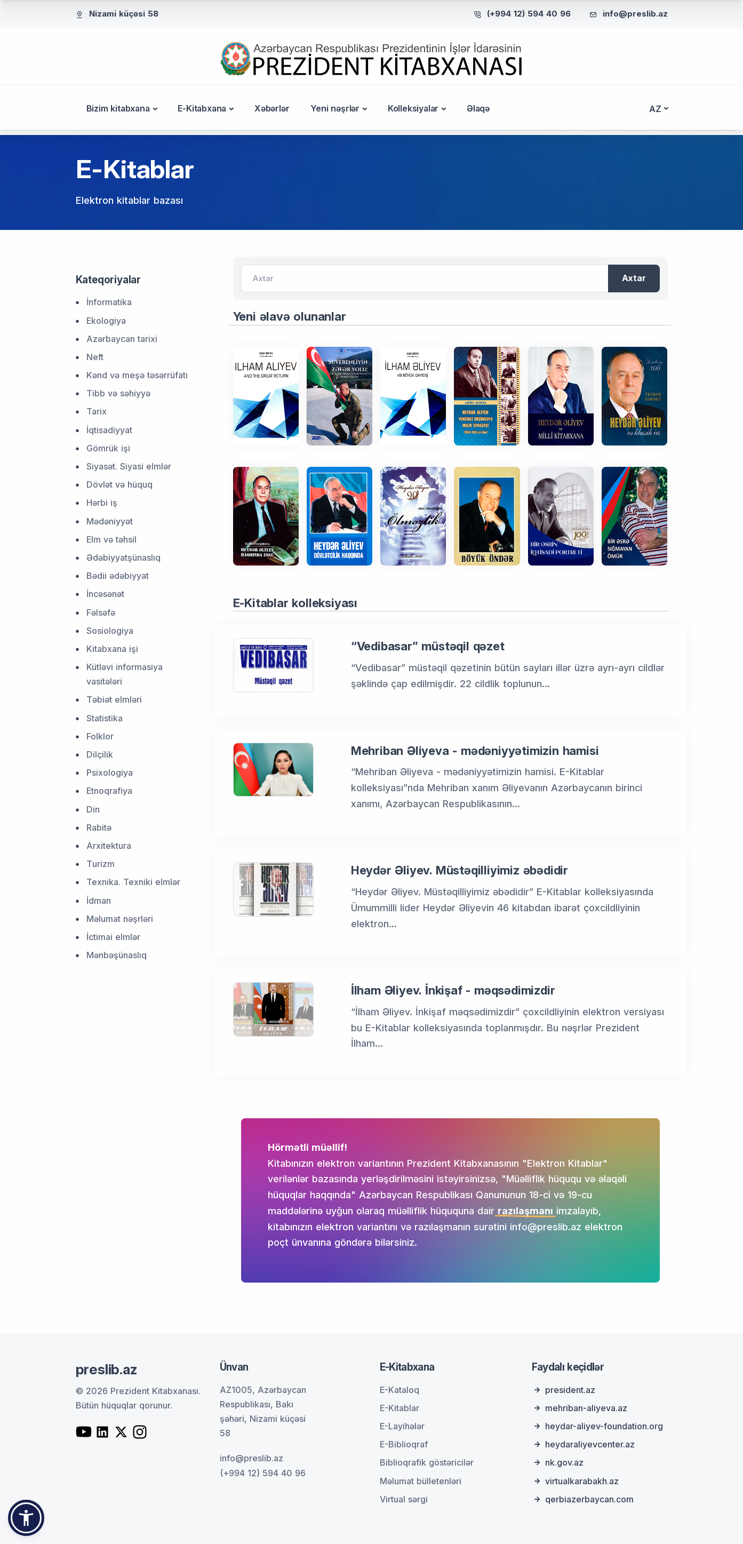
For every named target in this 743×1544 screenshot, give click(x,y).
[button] (26, 1517)
